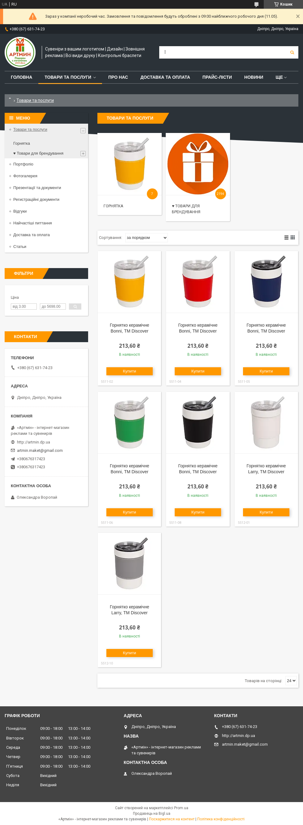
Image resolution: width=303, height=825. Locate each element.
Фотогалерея (25, 176)
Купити (129, 371)
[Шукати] (292, 52)
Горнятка (113, 206)
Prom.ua (181, 808)
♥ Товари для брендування (38, 153)
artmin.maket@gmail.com (40, 450)
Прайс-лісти (217, 77)
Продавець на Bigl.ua (151, 813)
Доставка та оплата (165, 77)
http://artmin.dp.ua (33, 442)
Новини (253, 77)
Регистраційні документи (36, 199)
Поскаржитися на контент (171, 819)
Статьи (19, 246)
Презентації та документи (37, 187)
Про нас (118, 77)
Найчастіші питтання (32, 223)
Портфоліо (23, 164)
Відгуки (20, 211)
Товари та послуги (68, 77)
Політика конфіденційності (221, 819)
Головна (21, 77)
